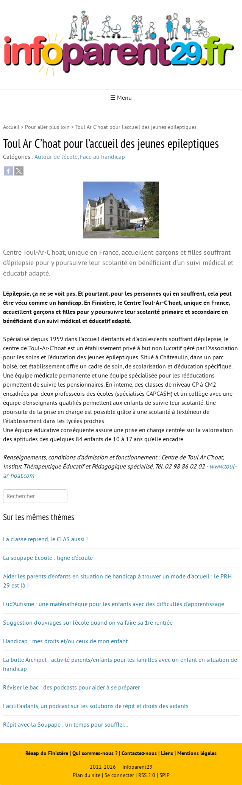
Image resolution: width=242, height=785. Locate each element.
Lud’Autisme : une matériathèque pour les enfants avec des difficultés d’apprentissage (113, 604)
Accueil (11, 127)
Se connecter (119, 775)
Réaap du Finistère (46, 753)
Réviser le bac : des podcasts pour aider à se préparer (71, 687)
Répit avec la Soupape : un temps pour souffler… (65, 724)
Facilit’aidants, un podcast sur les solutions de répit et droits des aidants (96, 706)
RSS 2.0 (146, 775)
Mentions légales (197, 753)
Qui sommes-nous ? (95, 753)
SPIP (164, 775)
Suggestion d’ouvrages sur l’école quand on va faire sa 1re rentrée (88, 622)
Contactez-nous (139, 753)
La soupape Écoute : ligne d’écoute (48, 558)
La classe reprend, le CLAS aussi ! (45, 539)
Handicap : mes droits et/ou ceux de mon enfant (65, 641)
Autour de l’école (56, 157)
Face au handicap (102, 157)
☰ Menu (121, 97)
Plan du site (86, 775)
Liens (167, 753)
